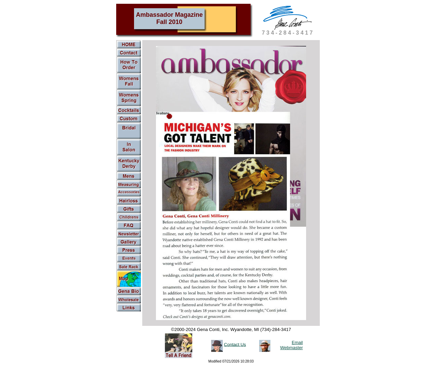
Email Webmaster (291, 345)
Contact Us (235, 344)
